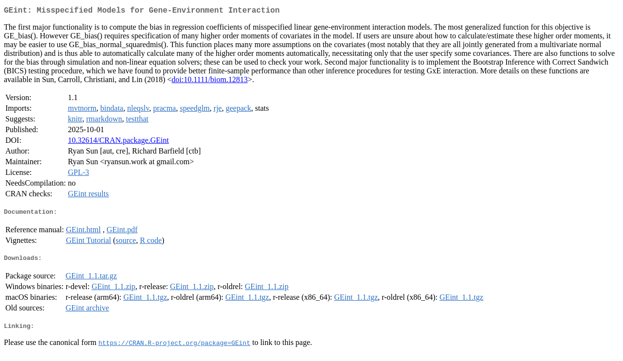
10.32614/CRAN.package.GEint (118, 142)
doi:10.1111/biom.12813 (210, 81)
